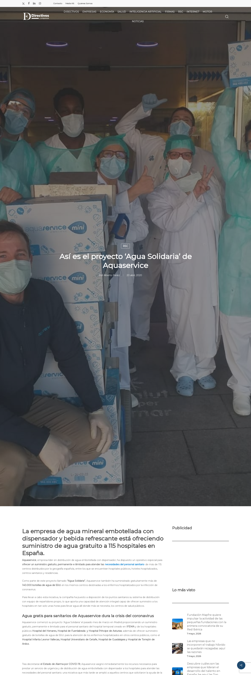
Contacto (57, 3)
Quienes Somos (85, 3)
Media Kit (69, 3)
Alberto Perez (112, 275)
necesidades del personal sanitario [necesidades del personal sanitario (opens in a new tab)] (124, 564)
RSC (125, 246)
